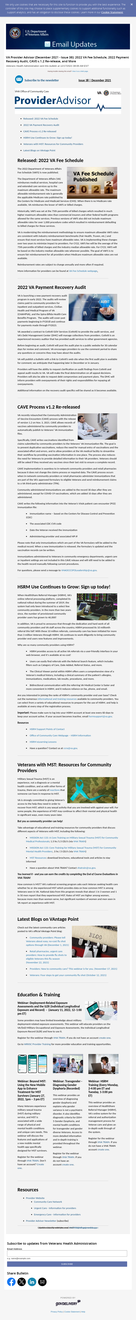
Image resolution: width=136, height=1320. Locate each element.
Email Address (14, 1249)
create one (68, 1164)
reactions (55, 790)
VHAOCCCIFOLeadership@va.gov (79, 570)
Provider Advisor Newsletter (41, 1220)
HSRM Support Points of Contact (47, 729)
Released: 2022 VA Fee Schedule (40, 118)
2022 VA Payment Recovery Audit (41, 125)
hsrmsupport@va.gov (100, 716)
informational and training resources (57, 699)
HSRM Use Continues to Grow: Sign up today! (47, 137)
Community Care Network (48, 1201)
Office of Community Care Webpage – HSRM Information (60, 735)
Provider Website (35, 1198)
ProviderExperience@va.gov (85, 1227)
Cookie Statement (112, 12)
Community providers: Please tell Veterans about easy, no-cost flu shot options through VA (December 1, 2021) (47, 941)
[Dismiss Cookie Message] (131, 3)
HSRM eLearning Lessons (43, 741)
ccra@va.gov (70, 748)
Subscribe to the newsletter (42, 80)
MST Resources (38, 857)
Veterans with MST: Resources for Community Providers (53, 144)
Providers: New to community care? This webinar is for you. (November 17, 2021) (73, 968)
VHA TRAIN (79, 841)
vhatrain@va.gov (86, 867)
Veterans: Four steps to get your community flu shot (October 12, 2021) (68, 975)
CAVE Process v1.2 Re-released (39, 131)
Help (83, 1312)
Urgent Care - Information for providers (55, 1208)
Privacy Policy (57, 1312)
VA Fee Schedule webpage (83, 271)
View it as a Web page (80, 71)
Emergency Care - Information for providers (57, 1214)
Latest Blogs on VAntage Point (39, 150)
